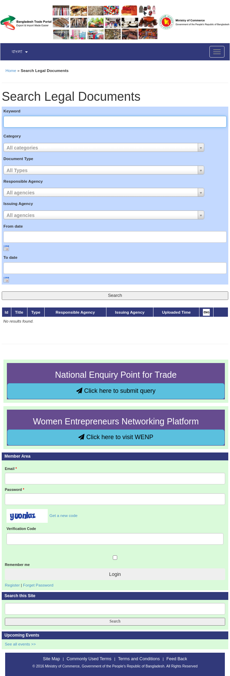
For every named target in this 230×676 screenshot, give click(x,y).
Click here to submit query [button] (116, 390)
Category (12, 136)
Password (14, 489)
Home (10, 70)
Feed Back (176, 658)
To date (10, 257)
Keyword (11, 111)
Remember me (17, 565)
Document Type (18, 158)
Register (12, 585)
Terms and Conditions (139, 658)
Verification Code (21, 529)
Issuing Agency (18, 203)
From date (13, 226)
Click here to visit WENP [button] (115, 437)
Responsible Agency (23, 181)
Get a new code (63, 515)
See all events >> (20, 644)
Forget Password (38, 585)
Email (11, 469)
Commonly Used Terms (89, 658)
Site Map (51, 658)
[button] (15, 52)
